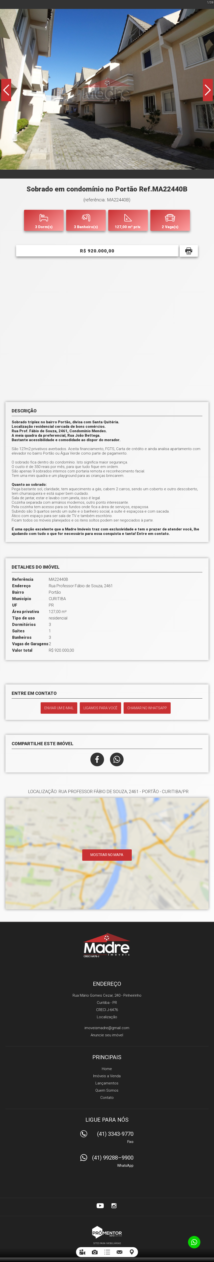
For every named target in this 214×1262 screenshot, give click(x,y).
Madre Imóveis (107, 944)
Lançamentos (106, 1083)
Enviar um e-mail (59, 708)
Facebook (97, 759)
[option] (107, 89)
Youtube (100, 1206)
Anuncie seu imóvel (107, 1035)
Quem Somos (106, 1090)
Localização (107, 1017)
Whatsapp (117, 759)
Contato (107, 1097)
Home (107, 1069)
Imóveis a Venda (107, 1076)
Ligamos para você (100, 708)
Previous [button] (6, 90)
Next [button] (208, 90)
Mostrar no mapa (106, 855)
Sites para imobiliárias (107, 1243)
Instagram (114, 1206)
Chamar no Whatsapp (147, 708)
